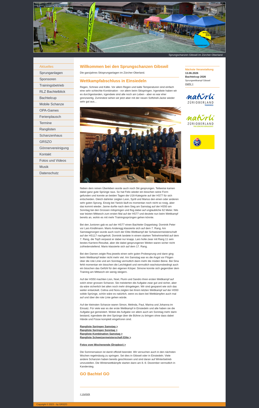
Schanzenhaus (50, 135)
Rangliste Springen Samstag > (99, 326)
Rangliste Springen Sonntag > (98, 330)
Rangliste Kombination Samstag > (101, 333)
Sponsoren (47, 79)
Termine (45, 123)
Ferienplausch (50, 117)
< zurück (85, 394)
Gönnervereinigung (54, 148)
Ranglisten (47, 129)
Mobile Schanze (51, 104)
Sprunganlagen (51, 73)
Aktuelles (46, 67)
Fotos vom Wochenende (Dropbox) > (103, 344)
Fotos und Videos (52, 160)
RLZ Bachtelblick (52, 92)
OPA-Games (49, 110)
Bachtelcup (47, 98)
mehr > (189, 83)
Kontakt (45, 154)
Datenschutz (49, 173)
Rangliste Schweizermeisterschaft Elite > (105, 337)
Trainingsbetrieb (51, 85)
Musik (43, 167)
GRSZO (45, 142)
